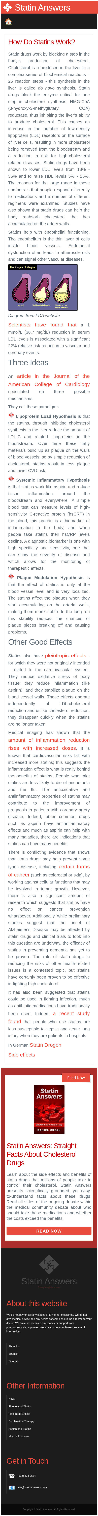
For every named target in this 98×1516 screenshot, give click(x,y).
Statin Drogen (45, 1045)
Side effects (21, 1055)
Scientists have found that (42, 324)
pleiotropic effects (65, 655)
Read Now (49, 1231)
